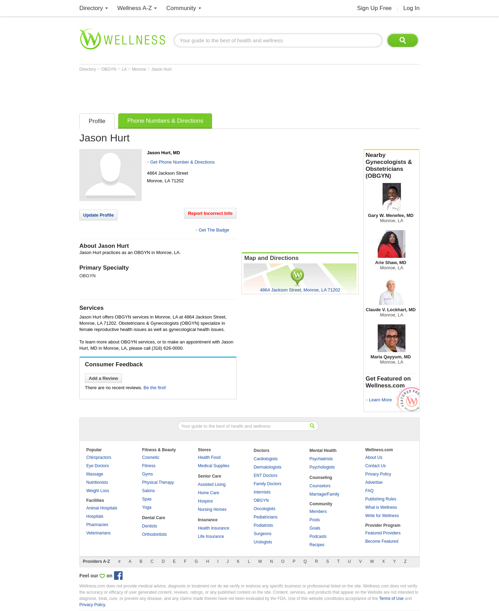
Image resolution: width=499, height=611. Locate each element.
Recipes (316, 544)
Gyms (147, 474)
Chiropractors (98, 457)
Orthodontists (154, 534)
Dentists (149, 526)
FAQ (369, 490)
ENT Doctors (265, 475)
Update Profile (98, 215)
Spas (146, 499)
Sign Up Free (374, 8)
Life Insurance (211, 536)
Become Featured (381, 541)
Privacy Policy (378, 474)
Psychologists (322, 467)
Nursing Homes (212, 509)
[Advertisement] (205, 90)
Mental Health (322, 450)
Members (318, 511)
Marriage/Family (324, 494)
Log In (411, 8)
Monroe (139, 69)
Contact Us (375, 465)
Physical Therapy (158, 482)
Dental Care (153, 517)
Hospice (205, 501)
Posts (314, 519)
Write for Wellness (382, 515)
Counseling (320, 477)
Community (181, 8)
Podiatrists (263, 525)
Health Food (209, 457)
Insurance (208, 519)
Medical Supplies (213, 465)
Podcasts (317, 536)
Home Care (208, 492)
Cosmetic (150, 457)
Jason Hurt (161, 69)
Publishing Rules (380, 499)
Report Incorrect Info (210, 213)
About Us (373, 457)
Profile (97, 121)
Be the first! (154, 387)
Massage (94, 474)
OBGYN (109, 69)
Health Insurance (213, 528)
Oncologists (264, 508)
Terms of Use (391, 598)
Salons (148, 490)
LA (125, 69)
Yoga (146, 507)
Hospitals (94, 516)
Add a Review (103, 378)
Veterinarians (98, 533)
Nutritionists (97, 482)
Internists (262, 492)
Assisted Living (212, 484)
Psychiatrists (321, 458)
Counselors (320, 485)
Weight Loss (97, 490)
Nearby (392, 166)
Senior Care (209, 476)
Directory (91, 8)
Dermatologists (267, 467)
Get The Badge (214, 230)
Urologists (263, 542)
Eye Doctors (97, 465)
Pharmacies (97, 524)
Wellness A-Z (134, 8)
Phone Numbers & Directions (165, 120)
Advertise (374, 482)
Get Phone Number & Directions (182, 162)
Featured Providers (383, 533)
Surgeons (262, 533)
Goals (314, 528)
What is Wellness (381, 507)
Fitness (149, 465)
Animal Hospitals (101, 508)
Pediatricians (266, 517)
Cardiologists (266, 458)
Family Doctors (267, 483)
